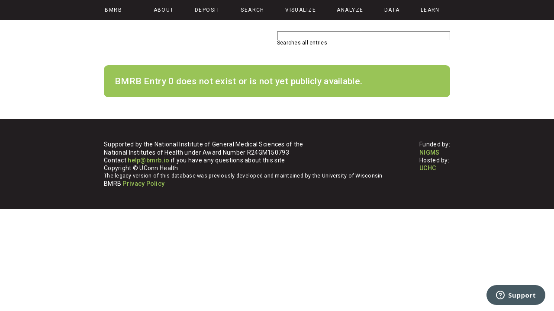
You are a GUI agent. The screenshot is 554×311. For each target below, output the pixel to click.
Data (392, 10)
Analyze (350, 10)
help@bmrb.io (148, 160)
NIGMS (429, 152)
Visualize (300, 10)
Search (252, 10)
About (164, 10)
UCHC (427, 168)
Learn (430, 10)
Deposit (207, 10)
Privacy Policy (143, 183)
